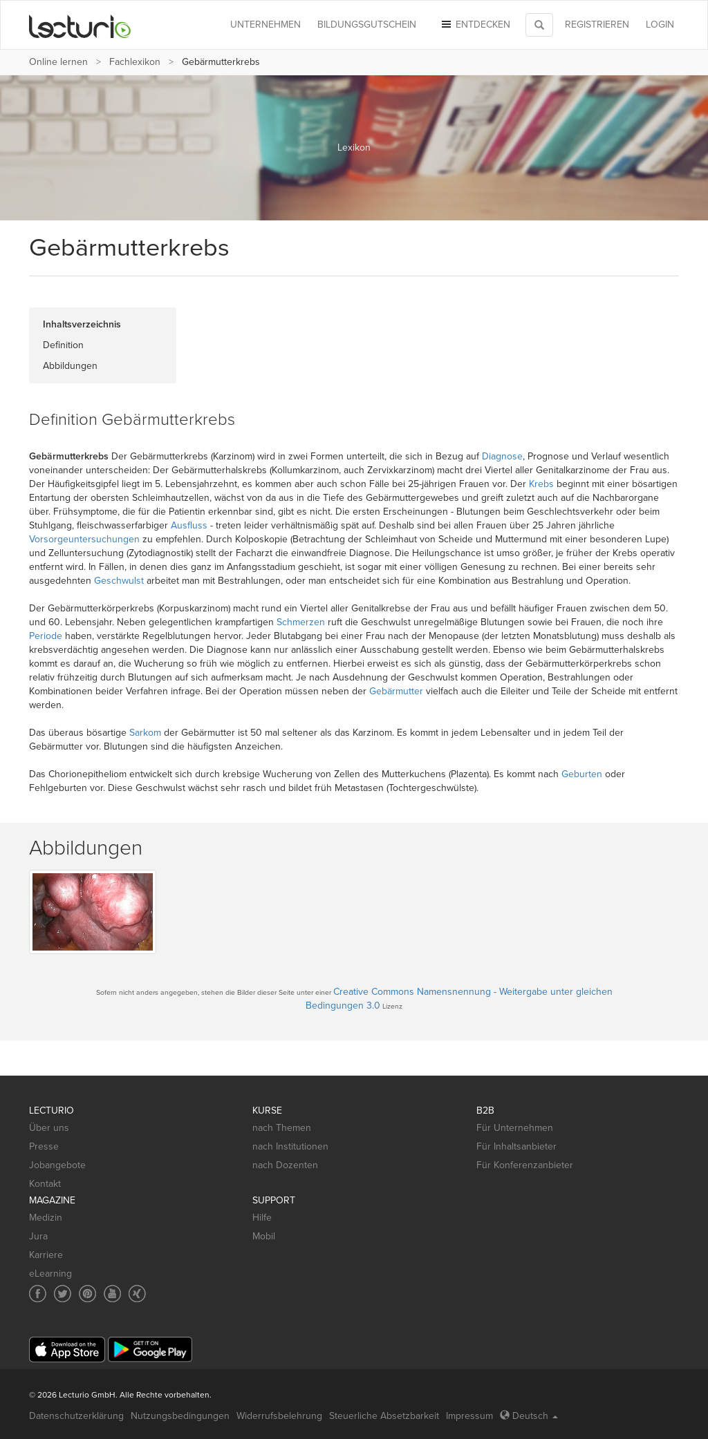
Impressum (469, 1416)
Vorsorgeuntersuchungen (84, 539)
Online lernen (58, 62)
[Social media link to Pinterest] (87, 1293)
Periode (45, 636)
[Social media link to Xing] (137, 1293)
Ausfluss (189, 525)
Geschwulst (119, 581)
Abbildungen (70, 366)
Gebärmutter (396, 691)
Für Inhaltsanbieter (516, 1146)
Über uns (49, 1128)
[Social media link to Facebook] (37, 1293)
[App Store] (67, 1349)
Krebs (541, 484)
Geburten (581, 774)
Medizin (45, 1217)
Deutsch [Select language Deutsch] (529, 1416)
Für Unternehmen (514, 1128)
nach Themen (281, 1128)
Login (660, 24)
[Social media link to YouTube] (112, 1293)
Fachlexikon (134, 62)
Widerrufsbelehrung (279, 1416)
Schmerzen (301, 622)
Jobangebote (57, 1165)
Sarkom (145, 732)
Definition (63, 345)
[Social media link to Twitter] (62, 1293)
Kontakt (45, 1184)
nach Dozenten (285, 1165)
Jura (38, 1236)
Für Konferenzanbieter (524, 1165)
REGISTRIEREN (597, 24)
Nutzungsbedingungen (180, 1416)
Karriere (46, 1255)
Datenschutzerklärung (76, 1416)
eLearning (50, 1273)
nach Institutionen (290, 1146)
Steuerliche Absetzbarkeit (384, 1416)
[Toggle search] (539, 25)
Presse (44, 1146)
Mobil (263, 1236)
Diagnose (502, 456)
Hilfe (262, 1217)
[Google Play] (150, 1349)
